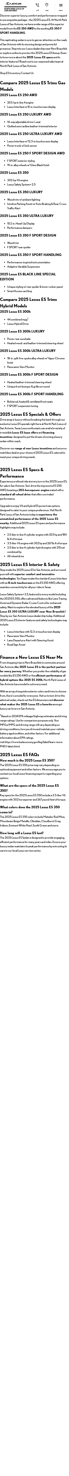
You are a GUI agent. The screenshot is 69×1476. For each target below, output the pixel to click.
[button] (37, 6)
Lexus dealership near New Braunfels (26, 122)
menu (61, 10)
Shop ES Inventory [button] (33, 163)
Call (37, 10)
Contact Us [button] (33, 177)
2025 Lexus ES (12, 897)
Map (46, 10)
